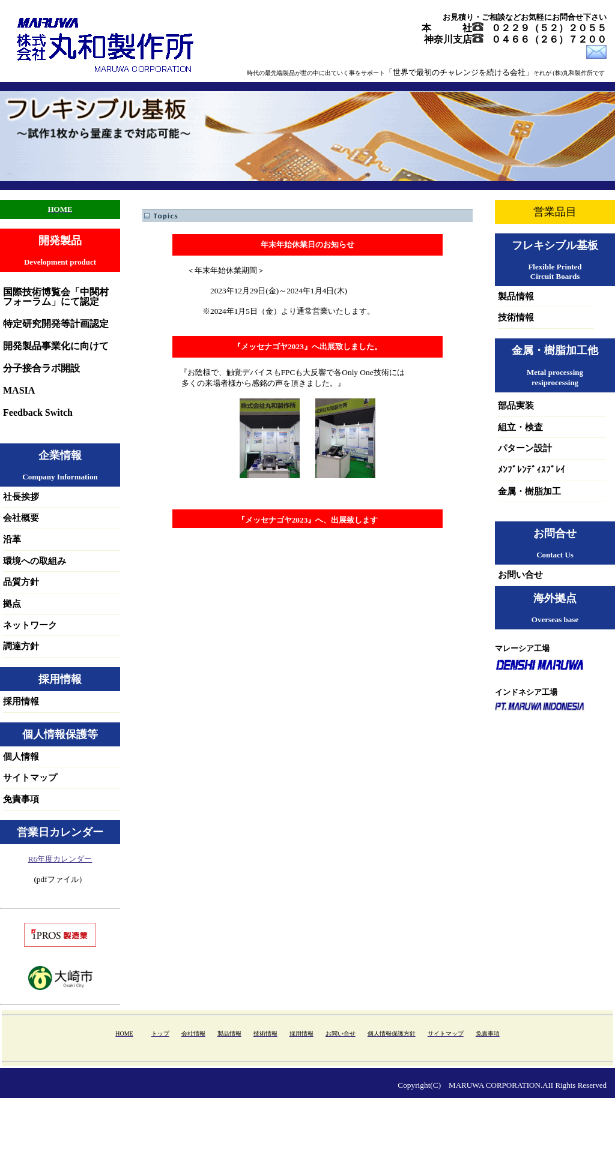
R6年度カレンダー (60, 858)
